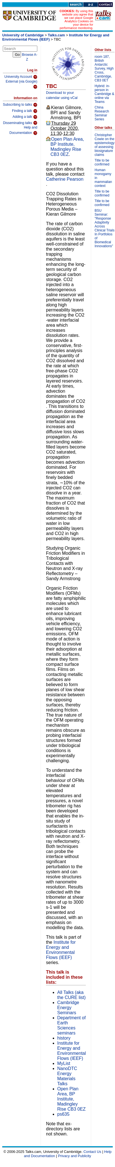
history (63, 1038)
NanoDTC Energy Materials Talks (67, 1076)
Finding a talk (24, 111)
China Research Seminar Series (102, 113)
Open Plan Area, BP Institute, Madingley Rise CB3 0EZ (67, 147)
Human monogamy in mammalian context (103, 178)
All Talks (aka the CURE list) (71, 995)
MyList (63, 1063)
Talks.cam (56, 35)
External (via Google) (21, 84)
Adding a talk (25, 117)
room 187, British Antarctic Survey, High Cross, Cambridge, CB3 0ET (104, 68)
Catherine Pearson (64, 179)
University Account (20, 77)
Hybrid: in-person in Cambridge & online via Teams (104, 94)
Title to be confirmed (102, 162)
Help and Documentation (23, 130)
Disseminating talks (20, 123)
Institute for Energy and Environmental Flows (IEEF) (61, 950)
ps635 (63, 1114)
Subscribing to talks (20, 105)
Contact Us (92, 1152)
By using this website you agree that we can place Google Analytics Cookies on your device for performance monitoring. (76, 19)
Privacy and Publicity (74, 1156)
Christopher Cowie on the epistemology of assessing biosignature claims (104, 145)
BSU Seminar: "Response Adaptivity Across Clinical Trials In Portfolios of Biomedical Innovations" (104, 228)
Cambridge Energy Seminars (68, 1007)
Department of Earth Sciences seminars (71, 1025)
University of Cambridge (23, 35)
